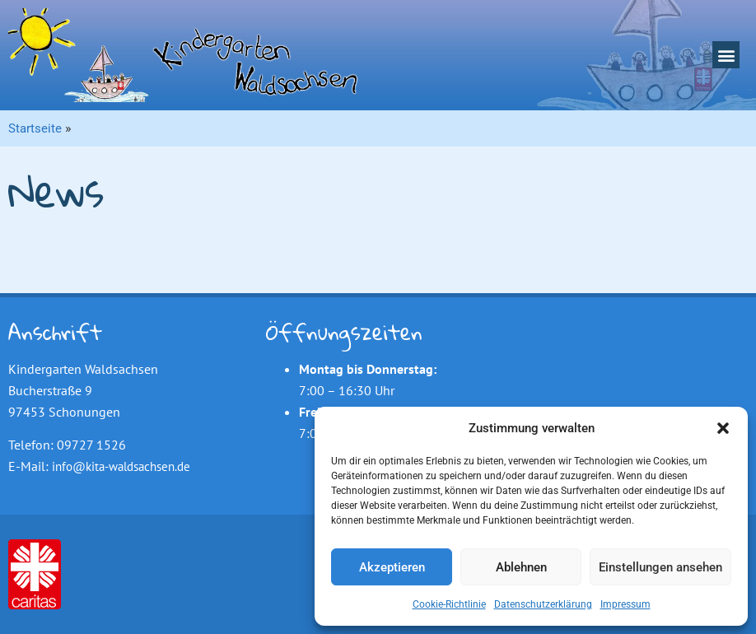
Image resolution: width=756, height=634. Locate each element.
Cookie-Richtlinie (449, 604)
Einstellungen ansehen (660, 567)
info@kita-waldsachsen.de (121, 466)
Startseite (35, 128)
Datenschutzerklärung (543, 604)
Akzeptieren (392, 567)
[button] (723, 428)
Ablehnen (521, 567)
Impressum (625, 604)
